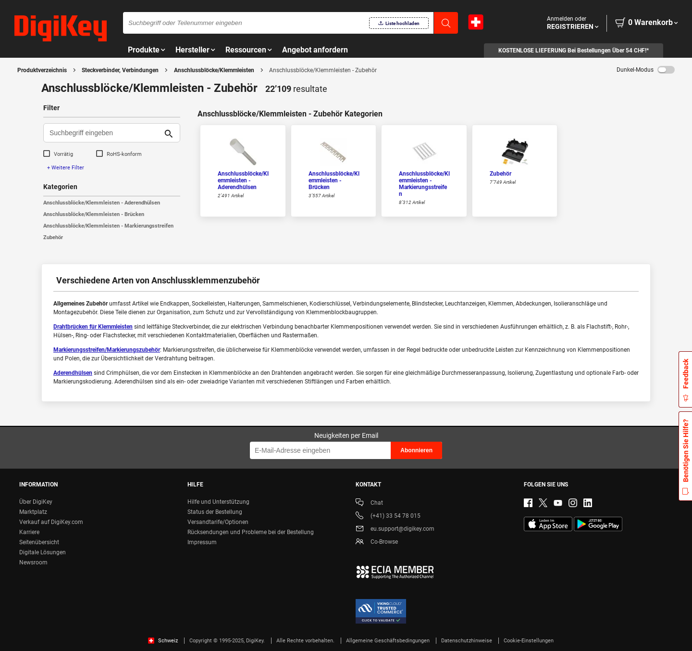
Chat (369, 503)
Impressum (202, 542)
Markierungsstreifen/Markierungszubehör (106, 349)
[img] (60, 28)
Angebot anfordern (315, 49)
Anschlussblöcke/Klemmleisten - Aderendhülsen (101, 202)
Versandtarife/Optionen (217, 522)
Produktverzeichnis (42, 70)
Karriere (29, 532)
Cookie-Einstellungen (529, 641)
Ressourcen (245, 49)
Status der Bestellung (214, 512)
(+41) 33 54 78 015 (388, 516)
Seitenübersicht (39, 542)
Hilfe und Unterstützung (218, 501)
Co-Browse (377, 542)
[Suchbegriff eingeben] (104, 133)
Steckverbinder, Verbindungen (120, 70)
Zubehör (53, 237)
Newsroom (33, 562)
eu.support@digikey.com (395, 529)
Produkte (144, 49)
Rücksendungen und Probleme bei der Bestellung (250, 532)
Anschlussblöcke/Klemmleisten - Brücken (93, 214)
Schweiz (163, 641)
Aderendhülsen (72, 373)
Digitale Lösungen (42, 552)
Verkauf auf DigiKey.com (51, 522)
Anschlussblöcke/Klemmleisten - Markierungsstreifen (108, 226)
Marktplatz (33, 512)
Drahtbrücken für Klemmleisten (93, 326)
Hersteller (192, 49)
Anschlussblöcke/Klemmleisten (214, 70)
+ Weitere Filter (65, 168)
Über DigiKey (35, 501)
